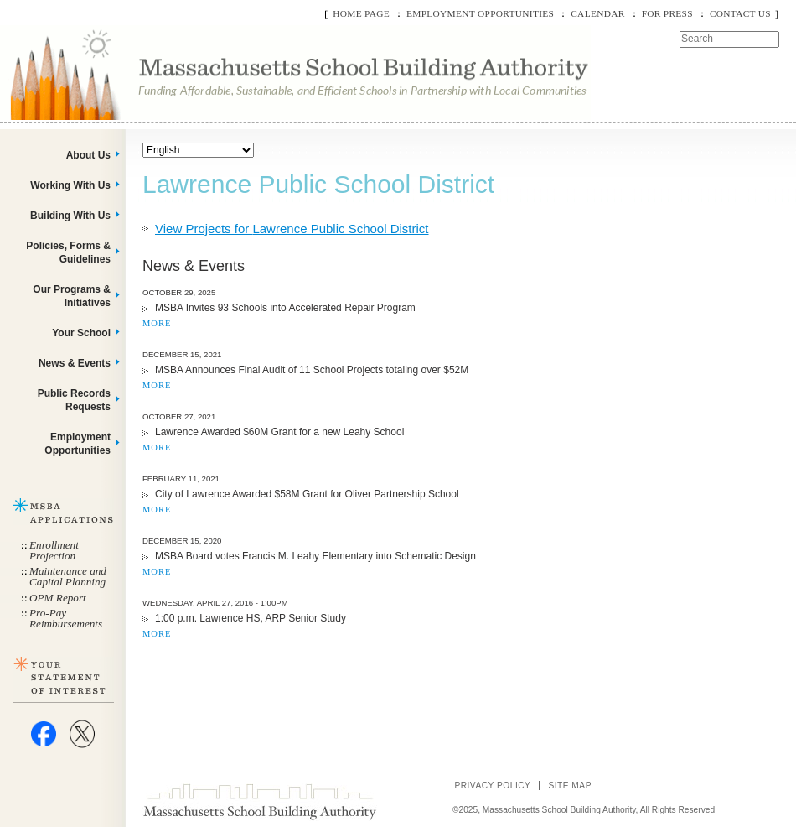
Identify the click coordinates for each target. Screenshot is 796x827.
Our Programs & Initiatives (72, 296)
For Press (667, 13)
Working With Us (70, 185)
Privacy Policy (492, 785)
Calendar (597, 13)
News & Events (75, 363)
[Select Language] (198, 150)
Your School (81, 333)
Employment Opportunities (480, 13)
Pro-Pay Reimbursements (65, 618)
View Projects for (292, 228)
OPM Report (57, 597)
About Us (88, 155)
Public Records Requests (74, 400)
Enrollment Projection (54, 550)
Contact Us (740, 13)
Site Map (570, 785)
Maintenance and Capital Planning (67, 576)
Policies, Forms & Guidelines (68, 252)
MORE (156, 323)
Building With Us (70, 215)
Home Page (361, 13)
